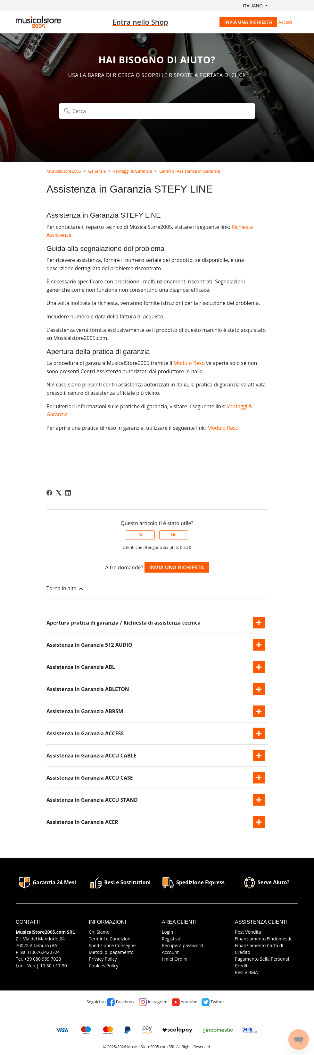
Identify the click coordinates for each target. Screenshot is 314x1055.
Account (170, 952)
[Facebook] (49, 493)
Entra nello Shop (140, 22)
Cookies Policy (103, 966)
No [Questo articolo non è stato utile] (173, 535)
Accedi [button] (285, 22)
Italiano (253, 6)
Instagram (153, 1002)
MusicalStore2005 (63, 171)
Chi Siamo (99, 932)
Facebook (120, 1002)
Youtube (184, 1002)
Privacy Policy (103, 959)
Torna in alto (65, 588)
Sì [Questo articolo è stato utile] (140, 535)
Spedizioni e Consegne (112, 945)
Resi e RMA (246, 972)
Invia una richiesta (248, 22)
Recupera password (182, 945)
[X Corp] (59, 493)
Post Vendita (248, 932)
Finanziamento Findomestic (263, 939)
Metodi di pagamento (111, 952)
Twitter (213, 1002)
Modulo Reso (189, 363)
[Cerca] (157, 111)
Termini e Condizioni (110, 939)
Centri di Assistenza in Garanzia (189, 171)
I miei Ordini (174, 959)
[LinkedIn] (68, 493)
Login (167, 932)
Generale (97, 171)
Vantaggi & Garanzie (132, 171)
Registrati (171, 939)
